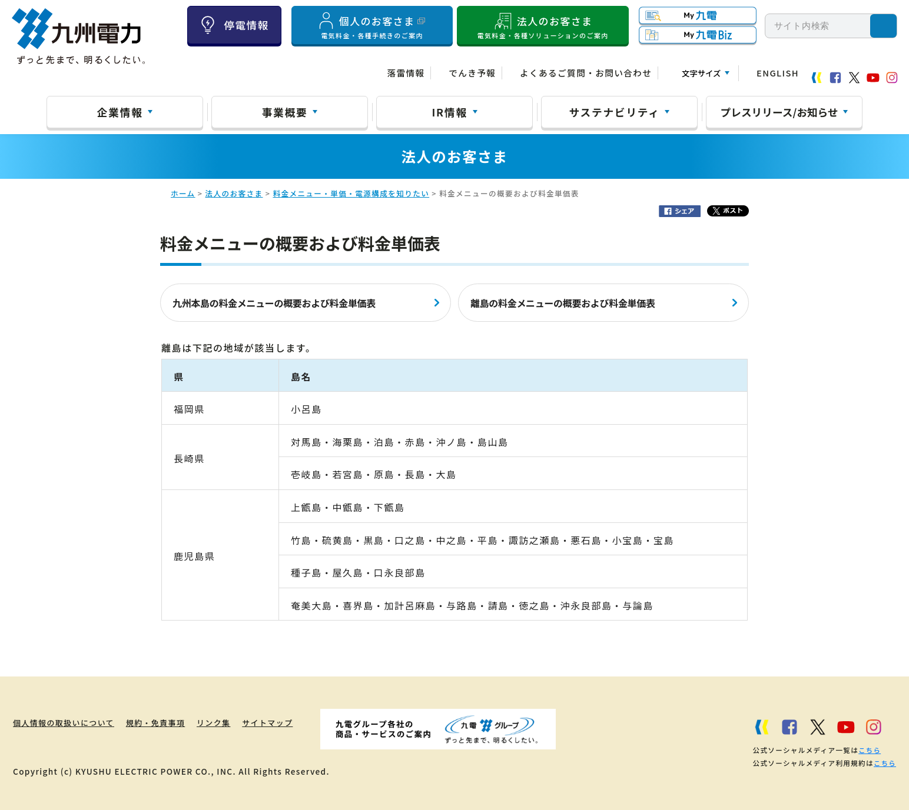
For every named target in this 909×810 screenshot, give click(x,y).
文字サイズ (701, 73)
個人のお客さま (372, 25)
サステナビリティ (614, 111)
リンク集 (229, 722)
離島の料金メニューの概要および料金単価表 (562, 303)
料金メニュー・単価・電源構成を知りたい (351, 193)
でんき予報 (472, 72)
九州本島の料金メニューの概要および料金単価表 (274, 303)
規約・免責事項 (165, 722)
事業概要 (285, 111)
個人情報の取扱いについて (65, 722)
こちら (869, 750)
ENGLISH (778, 72)
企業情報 (120, 111)
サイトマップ (289, 722)
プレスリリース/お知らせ (779, 111)
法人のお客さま (542, 25)
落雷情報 (405, 72)
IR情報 (449, 111)
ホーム (183, 193)
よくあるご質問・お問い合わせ (586, 72)
